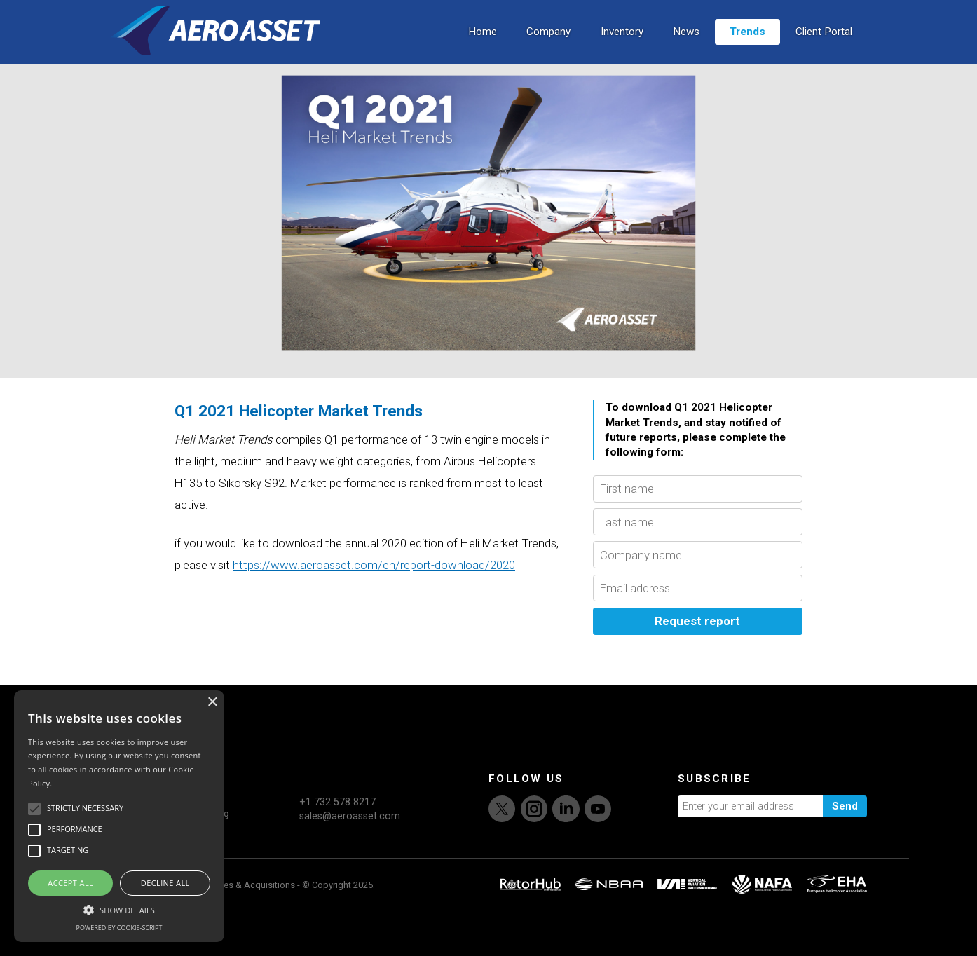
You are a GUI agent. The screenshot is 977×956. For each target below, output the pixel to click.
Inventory (622, 47)
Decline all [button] (165, 883)
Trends (747, 47)
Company (548, 47)
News (686, 47)
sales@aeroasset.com (349, 861)
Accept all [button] (70, 883)
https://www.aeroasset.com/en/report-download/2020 (374, 610)
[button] (119, 908)
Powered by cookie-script (119, 927)
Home (482, 47)
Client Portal (823, 47)
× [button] (212, 702)
